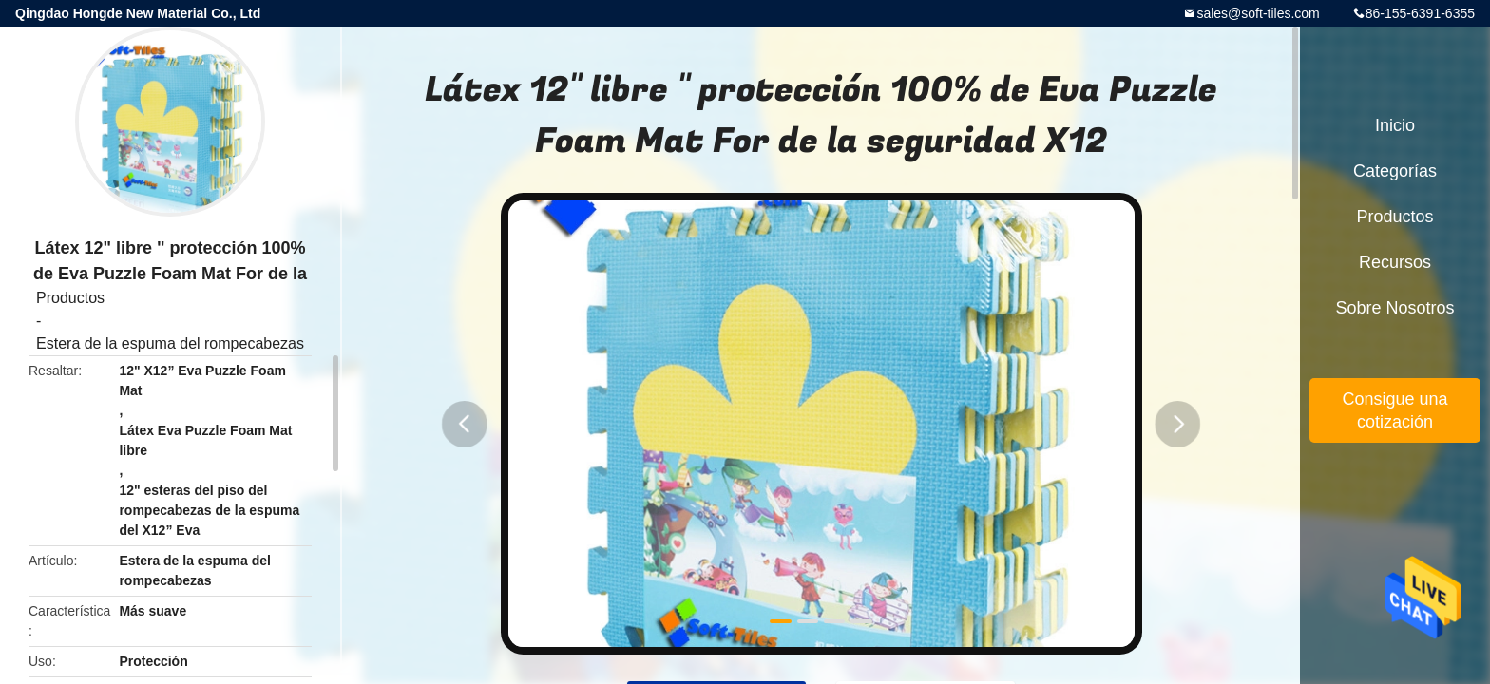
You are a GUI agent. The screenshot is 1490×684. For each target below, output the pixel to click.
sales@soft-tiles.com (1257, 13)
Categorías (1395, 171)
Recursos (1395, 262)
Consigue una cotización (1394, 410)
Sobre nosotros (1394, 307)
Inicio (1395, 125)
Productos (70, 298)
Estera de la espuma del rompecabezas (170, 343)
